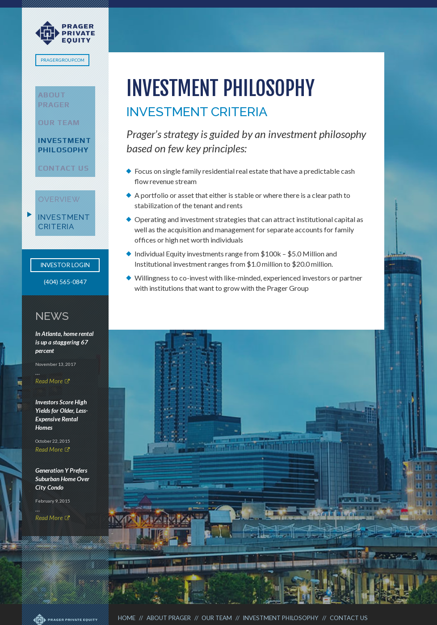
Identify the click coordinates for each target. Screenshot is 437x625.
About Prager (61, 92)
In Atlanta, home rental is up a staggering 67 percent (64, 310)
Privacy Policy (198, 573)
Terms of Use (141, 573)
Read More (49, 349)
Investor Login (65, 233)
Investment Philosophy (57, 125)
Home (129, 562)
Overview (53, 172)
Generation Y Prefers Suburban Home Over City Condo (62, 447)
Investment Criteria (57, 191)
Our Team (53, 107)
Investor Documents (270, 573)
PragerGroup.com (62, 60)
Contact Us (57, 145)
